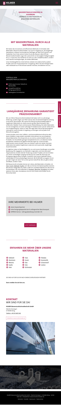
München (37, 169)
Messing (11, 262)
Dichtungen (28, 267)
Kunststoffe (44, 260)
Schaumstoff (45, 262)
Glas (26, 262)
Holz (7, 166)
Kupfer (22, 166)
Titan (26, 258)
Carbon (43, 265)
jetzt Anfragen (30, 225)
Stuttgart (31, 169)
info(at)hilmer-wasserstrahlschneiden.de (19, 318)
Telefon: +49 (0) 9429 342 (13, 313)
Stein (10, 267)
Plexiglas (43, 258)
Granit (11, 166)
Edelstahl (16, 166)
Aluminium (12, 260)
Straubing (44, 169)
